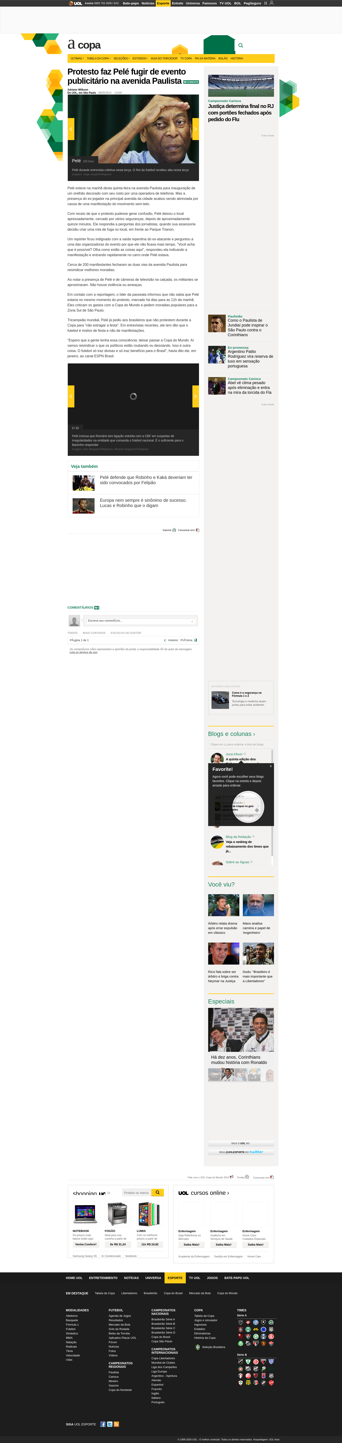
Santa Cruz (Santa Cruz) (255, 1382)
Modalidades (77, 1310)
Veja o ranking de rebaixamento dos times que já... (247, 846)
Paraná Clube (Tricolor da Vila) (263, 1375)
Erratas (241, 1177)
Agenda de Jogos (120, 1315)
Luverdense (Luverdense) (263, 1368)
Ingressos (200, 1324)
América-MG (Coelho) (248, 1361)
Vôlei (69, 1359)
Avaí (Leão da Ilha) (271, 1361)
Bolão (222, 58)
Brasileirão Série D (163, 1332)
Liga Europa (159, 1371)
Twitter (110, 1424)
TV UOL (226, 3)
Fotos (112, 1351)
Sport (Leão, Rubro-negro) (263, 1343)
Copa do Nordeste (120, 1390)
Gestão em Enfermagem (228, 1256)
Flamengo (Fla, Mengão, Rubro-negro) (240, 1336)
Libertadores (129, 1293)
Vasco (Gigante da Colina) (263, 1382)
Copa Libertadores (163, 1358)
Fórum (113, 1342)
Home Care (254, 1256)
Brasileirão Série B (163, 1323)
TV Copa (186, 58)
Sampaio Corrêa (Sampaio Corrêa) (248, 1382)
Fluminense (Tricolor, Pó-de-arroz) (248, 1336)
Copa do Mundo (227, 1293)
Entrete (177, 3)
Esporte (163, 3)
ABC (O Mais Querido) (240, 1361)
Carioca (114, 1376)
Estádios (140, 58)
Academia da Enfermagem (193, 1256)
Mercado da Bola (200, 1293)
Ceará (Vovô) (255, 1368)
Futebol (70, 1329)
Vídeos (113, 1355)
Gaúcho (114, 1385)
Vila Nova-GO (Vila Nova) (271, 1382)
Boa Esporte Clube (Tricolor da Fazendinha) (240, 1368)
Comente (192, 82)
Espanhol (157, 1384)
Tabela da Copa (99, 58)
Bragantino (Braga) (248, 1368)
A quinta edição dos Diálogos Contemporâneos (246, 761)
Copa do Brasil (173, 1293)
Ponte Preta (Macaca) (271, 1375)
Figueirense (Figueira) (271, 1329)
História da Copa (205, 1337)
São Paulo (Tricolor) (255, 1343)
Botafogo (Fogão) (263, 1322)
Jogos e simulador (206, 1320)
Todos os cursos (259, 1194)
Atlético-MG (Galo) (240, 1322)
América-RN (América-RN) (255, 1361)
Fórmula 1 (72, 1324)
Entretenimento (103, 1278)
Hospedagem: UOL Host (266, 1439)
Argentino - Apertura (164, 1375)
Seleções (122, 58)
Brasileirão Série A (163, 1319)
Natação (71, 1342)
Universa (193, 3)
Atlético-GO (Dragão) (263, 1361)
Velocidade (73, 1355)
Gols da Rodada (119, 1329)
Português (158, 1402)
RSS (116, 1424)
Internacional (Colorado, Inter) (271, 1336)
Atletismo (72, 1315)
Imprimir (167, 530)
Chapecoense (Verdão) (271, 1322)
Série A (242, 1315)
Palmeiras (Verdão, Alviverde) (240, 1343)
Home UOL (74, 1278)
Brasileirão (150, 1293)
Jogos (212, 1278)
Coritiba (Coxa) (248, 1329)
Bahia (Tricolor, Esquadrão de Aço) (255, 1322)
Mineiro (113, 1381)
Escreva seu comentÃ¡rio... (140, 620)
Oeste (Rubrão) (255, 1375)
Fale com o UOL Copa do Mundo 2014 (208, 1177)
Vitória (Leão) (271, 1343)
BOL (237, 3)
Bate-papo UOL (236, 1278)
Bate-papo (131, 3)
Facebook (103, 1424)
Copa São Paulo (162, 1341)
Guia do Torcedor (164, 58)
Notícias (148, 3)
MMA (69, 1337)
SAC (116, 3)
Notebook (131, 1256)
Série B (242, 1354)
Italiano (156, 1397)
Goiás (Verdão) (255, 1336)
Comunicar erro (186, 530)
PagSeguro (252, 3)
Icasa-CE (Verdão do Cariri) (271, 1368)
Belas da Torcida (119, 1333)
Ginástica (72, 1333)
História (237, 58)
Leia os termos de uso (84, 652)
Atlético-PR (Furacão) (248, 1322)
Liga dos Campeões (164, 1367)
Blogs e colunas (230, 733)
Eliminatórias (202, 1333)
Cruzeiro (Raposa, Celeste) (263, 1329)
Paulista (114, 1372)
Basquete (72, 1320)
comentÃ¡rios (80, 607)
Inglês (155, 1393)
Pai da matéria (205, 58)
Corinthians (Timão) (240, 1329)
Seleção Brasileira (213, 1347)
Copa (89, 45)
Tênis (69, 1351)
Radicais (71, 1346)
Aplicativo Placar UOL (122, 1337)
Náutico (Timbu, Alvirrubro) (248, 1375)
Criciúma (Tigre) (255, 1329)
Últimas (77, 58)
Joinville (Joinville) (240, 1375)
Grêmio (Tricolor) (263, 1336)
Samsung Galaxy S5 (85, 1256)
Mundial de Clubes (163, 1362)
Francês (157, 1389)
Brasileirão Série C (163, 1328)
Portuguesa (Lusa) (240, 1382)
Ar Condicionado (111, 1256)
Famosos (209, 3)
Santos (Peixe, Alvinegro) (248, 1343)
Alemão (156, 1380)
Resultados (116, 1320)
